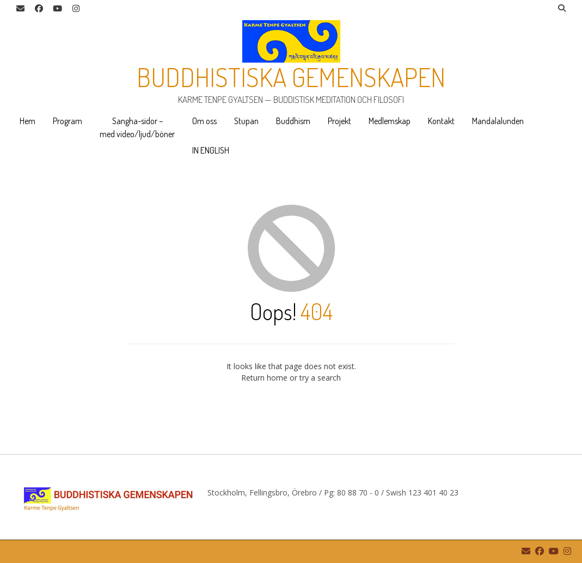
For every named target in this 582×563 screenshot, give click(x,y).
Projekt (339, 120)
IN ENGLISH (210, 150)
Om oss (204, 120)
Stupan (246, 120)
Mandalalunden (498, 120)
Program (67, 120)
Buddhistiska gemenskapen (291, 77)
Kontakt (441, 120)
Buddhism (293, 120)
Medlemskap (390, 120)
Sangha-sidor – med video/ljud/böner (137, 127)
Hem (27, 120)
